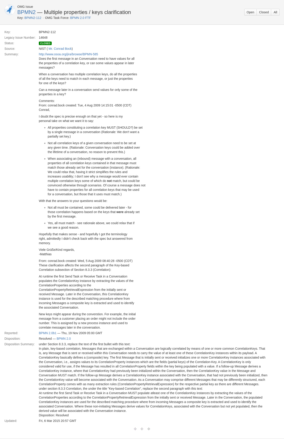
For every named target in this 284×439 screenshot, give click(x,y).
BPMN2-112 (32, 18)
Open (250, 12)
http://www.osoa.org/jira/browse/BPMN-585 (68, 54)
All (275, 12)
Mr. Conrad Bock (60, 48)
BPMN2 (26, 12)
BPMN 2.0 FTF (80, 18)
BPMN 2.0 (64, 338)
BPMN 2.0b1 (47, 333)
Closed (264, 12)
